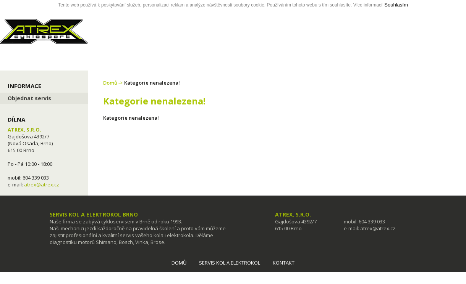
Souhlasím (396, 5)
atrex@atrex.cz (41, 184)
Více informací (368, 5)
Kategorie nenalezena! (152, 82)
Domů (110, 82)
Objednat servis (29, 98)
